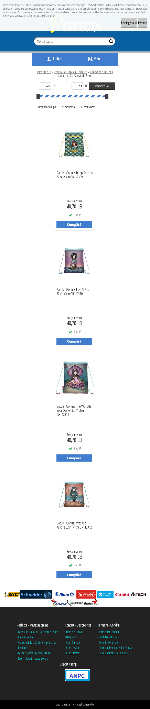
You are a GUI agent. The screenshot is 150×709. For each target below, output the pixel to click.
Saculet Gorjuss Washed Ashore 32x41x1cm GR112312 (74, 525)
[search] (110, 42)
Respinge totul (129, 23)
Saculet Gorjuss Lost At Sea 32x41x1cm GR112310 (73, 291)
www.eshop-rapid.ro (84, 704)
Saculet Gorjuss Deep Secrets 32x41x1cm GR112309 (75, 175)
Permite (142, 23)
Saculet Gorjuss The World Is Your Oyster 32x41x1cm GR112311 (74, 409)
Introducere (44, 71)
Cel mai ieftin (68, 107)
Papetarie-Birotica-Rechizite (70, 71)
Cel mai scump (87, 107)
